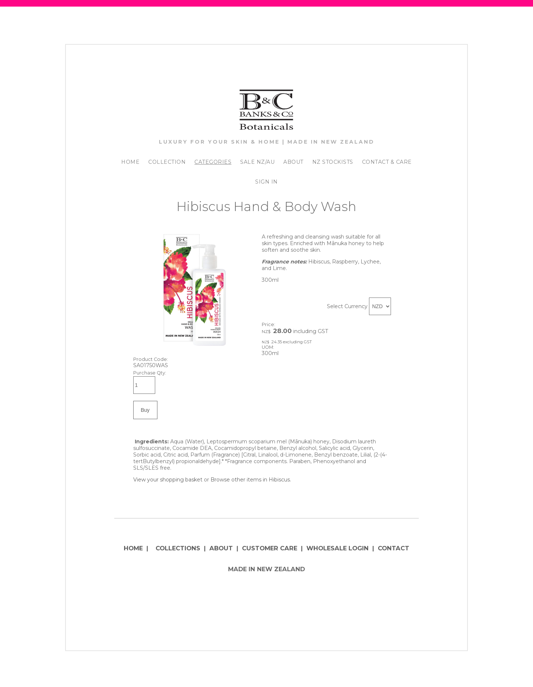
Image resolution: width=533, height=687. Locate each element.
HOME (130, 162)
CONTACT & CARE (387, 162)
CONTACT (393, 548)
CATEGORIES (212, 162)
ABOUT (293, 162)
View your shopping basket (167, 479)
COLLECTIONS (178, 548)
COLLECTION (167, 162)
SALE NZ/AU (257, 162)
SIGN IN (266, 181)
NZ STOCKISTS (332, 162)
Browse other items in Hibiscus (250, 479)
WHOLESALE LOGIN (337, 548)
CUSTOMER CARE (269, 548)
